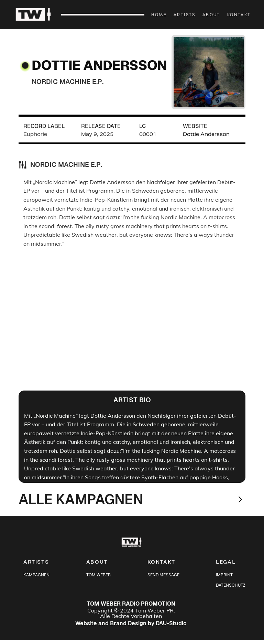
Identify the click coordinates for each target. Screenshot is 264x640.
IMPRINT (224, 575)
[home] (37, 15)
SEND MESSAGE (163, 575)
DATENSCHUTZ (230, 585)
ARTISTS (185, 14)
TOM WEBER (98, 575)
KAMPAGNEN (36, 575)
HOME (159, 14)
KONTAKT (239, 14)
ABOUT (211, 14)
